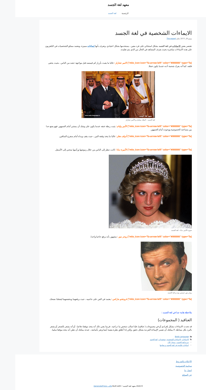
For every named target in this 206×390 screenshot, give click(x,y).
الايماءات (161, 45)
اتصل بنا (173, 370)
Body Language (167, 336)
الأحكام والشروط (169, 361)
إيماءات (75, 45)
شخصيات (146, 339)
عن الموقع (172, 374)
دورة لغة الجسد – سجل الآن (163, 342)
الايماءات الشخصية (158, 339)
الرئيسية (109, 13)
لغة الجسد (97, 13)
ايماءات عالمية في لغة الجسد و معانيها (159, 345)
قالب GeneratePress (87, 386)
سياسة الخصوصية (168, 365)
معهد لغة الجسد (103, 4)
